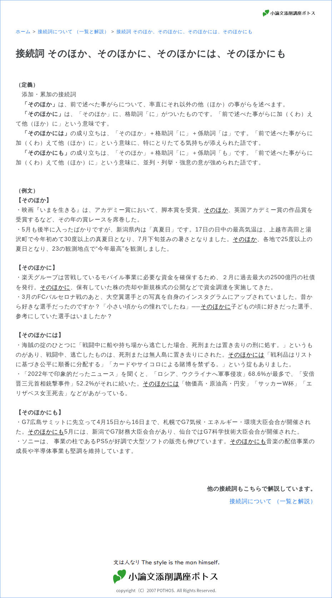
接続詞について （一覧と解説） (273, 501)
